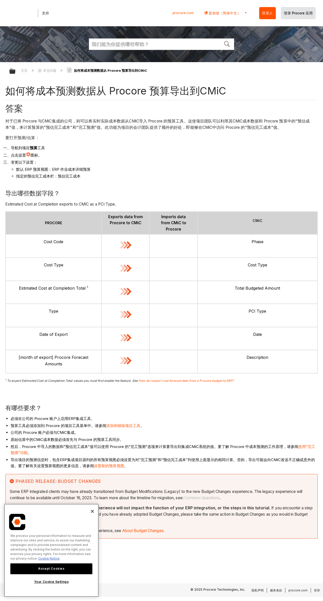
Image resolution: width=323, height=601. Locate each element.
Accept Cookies (51, 568)
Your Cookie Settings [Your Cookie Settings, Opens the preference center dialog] (51, 582)
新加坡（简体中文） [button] (224, 13)
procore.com (183, 13)
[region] (51, 550)
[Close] (92, 511)
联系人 (267, 13)
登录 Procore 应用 (298, 13)
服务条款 (276, 590)
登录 (317, 590)
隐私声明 (258, 590)
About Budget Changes (143, 530)
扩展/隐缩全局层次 (15, 71)
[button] (227, 43)
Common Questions (202, 497)
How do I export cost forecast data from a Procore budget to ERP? (186, 381)
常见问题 (47, 70)
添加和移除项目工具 (123, 425)
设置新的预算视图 (109, 465)
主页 (25, 70)
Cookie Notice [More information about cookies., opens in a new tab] (49, 558)
